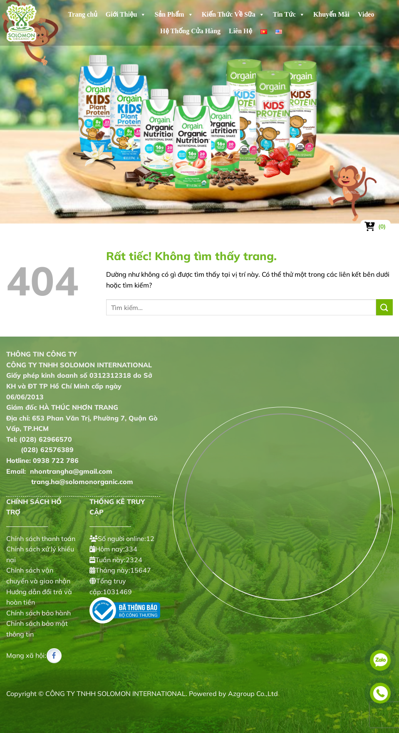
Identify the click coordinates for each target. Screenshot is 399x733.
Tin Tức (289, 14)
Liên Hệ (240, 30)
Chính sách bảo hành (38, 613)
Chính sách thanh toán (40, 538)
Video (366, 14)
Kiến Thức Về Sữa (233, 14)
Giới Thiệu (126, 14)
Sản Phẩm (173, 14)
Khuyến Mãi (331, 14)
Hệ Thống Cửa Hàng (190, 30)
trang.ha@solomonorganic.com (69, 481)
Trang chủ (82, 14)
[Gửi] (384, 307)
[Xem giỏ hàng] (375, 226)
